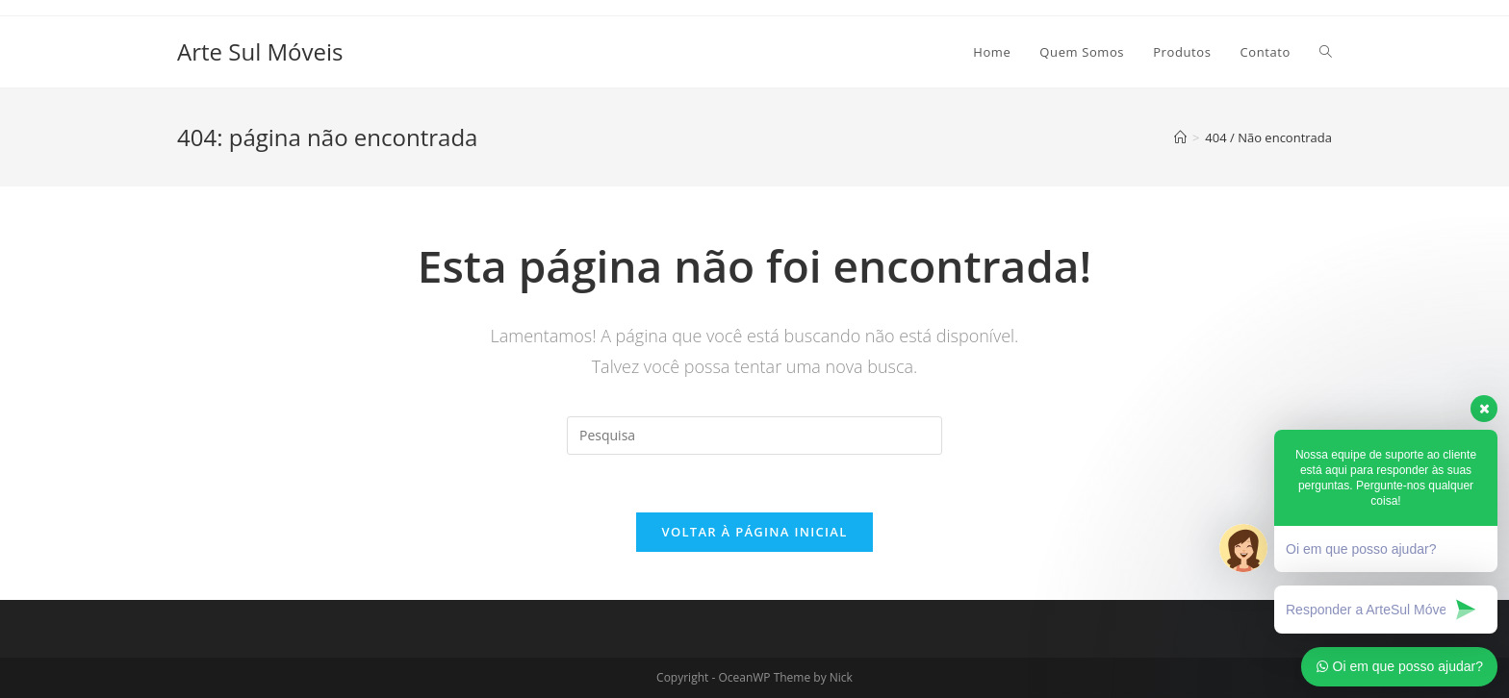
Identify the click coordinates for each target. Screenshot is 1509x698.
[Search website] (1325, 51)
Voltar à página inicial (754, 531)
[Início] (1180, 137)
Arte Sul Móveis (260, 51)
